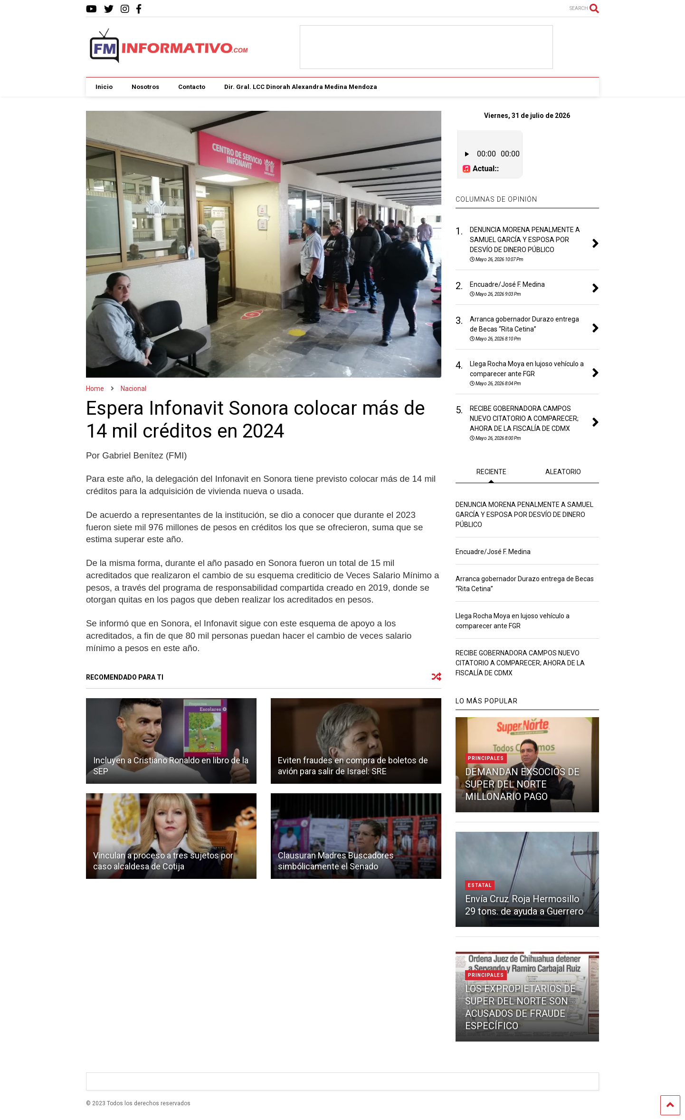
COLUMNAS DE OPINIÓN (496, 198)
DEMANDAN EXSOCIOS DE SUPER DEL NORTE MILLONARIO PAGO (522, 783)
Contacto (191, 86)
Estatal (480, 884)
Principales (486, 757)
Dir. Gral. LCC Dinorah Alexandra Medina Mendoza (300, 86)
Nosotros (145, 86)
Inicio (104, 86)
